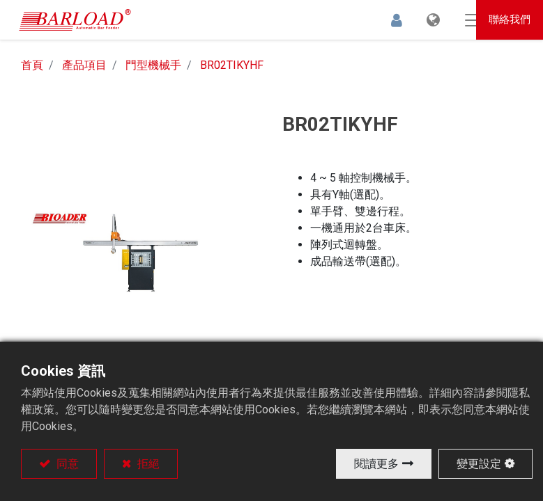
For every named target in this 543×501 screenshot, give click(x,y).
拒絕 (147, 463)
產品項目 (84, 69)
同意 (66, 463)
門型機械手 (153, 69)
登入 (372, 22)
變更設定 (479, 463)
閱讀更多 (376, 463)
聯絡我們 (511, 21)
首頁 (32, 69)
